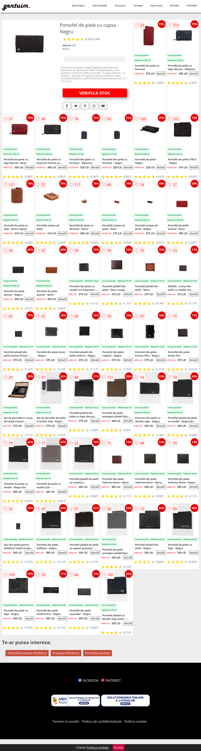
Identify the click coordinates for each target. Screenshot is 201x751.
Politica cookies (135, 721)
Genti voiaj (156, 5)
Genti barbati (100, 5)
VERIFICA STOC (95, 93)
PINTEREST (111, 680)
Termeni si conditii (65, 721)
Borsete (174, 5)
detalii (161, 73)
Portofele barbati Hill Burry (27, 653)
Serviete (138, 5)
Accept (118, 747)
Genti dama (78, 5)
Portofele (192, 5)
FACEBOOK (88, 680)
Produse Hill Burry (66, 653)
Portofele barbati (97, 653)
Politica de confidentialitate (102, 721)
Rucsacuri (120, 5)
